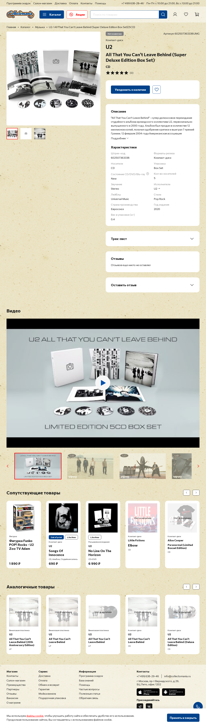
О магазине (14, 702)
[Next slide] (198, 466)
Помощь (100, 3)
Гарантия (43, 689)
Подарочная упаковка (52, 697)
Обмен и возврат (48, 684)
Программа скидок (19, 3)
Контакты (86, 3)
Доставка (61, 3)
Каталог (51, 14)
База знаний (86, 680)
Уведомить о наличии (130, 89)
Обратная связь (88, 697)
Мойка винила (47, 693)
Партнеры (13, 689)
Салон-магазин (42, 3)
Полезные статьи (89, 693)
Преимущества (16, 684)
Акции (77, 14)
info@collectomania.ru (177, 676)
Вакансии (12, 697)
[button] (37, 466)
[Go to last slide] (7, 466)
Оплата (73, 3)
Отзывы (11, 693)
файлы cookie (35, 715)
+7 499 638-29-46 (133, 3)
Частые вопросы (89, 689)
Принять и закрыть (183, 718)
